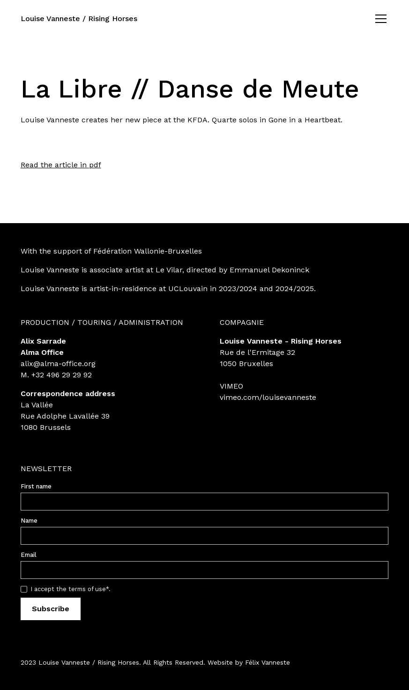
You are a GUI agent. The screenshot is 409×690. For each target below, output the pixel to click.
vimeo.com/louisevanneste (268, 397)
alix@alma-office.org (58, 363)
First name (36, 486)
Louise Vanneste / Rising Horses (79, 18)
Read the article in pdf (61, 164)
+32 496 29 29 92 (61, 374)
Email (29, 554)
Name (29, 520)
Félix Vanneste (267, 662)
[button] (379, 19)
